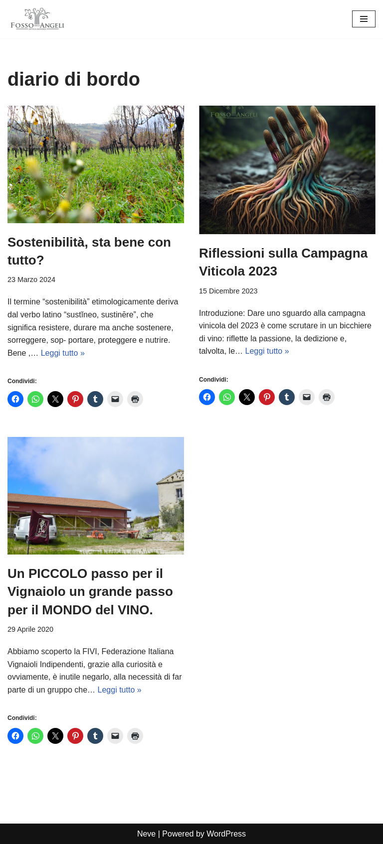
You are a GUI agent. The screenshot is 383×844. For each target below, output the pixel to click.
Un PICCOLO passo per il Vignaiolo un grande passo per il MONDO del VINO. (90, 591)
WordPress (226, 834)
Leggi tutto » (63, 353)
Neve (146, 834)
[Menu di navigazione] (364, 18)
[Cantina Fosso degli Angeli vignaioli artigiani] (37, 19)
